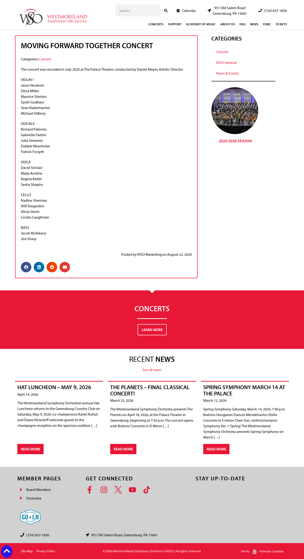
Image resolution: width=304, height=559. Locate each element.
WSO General (226, 62)
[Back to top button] (7, 551)
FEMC (267, 24)
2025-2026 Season (235, 140)
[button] (26, 267)
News (254, 24)
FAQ (242, 24)
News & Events (227, 73)
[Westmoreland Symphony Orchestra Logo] (54, 16)
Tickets (281, 24)
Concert (45, 59)
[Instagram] (105, 489)
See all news (152, 369)
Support (174, 24)
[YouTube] (134, 489)
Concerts (155, 24)
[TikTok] (148, 489)
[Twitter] (119, 489)
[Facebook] (91, 489)
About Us (227, 24)
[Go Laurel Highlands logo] (30, 516)
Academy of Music (201, 24)
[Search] (166, 10)
